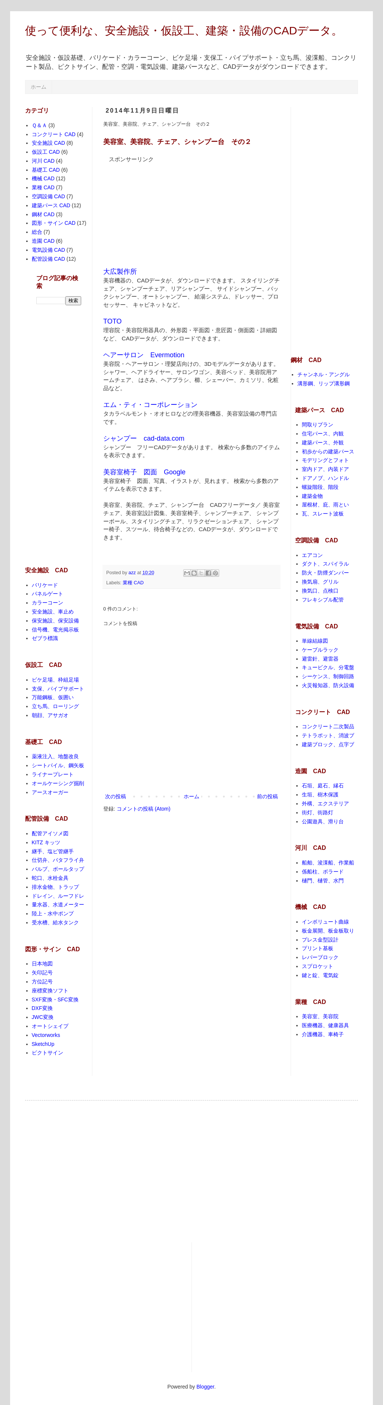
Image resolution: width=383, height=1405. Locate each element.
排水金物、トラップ (55, 887)
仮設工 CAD (46, 152)
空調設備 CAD (48, 196)
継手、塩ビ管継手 (53, 851)
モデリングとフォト (325, 460)
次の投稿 (115, 796)
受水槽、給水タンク (55, 922)
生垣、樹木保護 (320, 795)
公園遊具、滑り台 (323, 821)
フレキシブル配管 (323, 600)
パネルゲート (47, 594)
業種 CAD (133, 582)
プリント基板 (317, 948)
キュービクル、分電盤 (328, 667)
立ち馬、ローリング (55, 706)
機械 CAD (43, 178)
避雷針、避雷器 (320, 659)
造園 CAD (43, 241)
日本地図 (42, 964)
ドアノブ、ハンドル (325, 478)
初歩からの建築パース (328, 451)
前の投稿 (267, 796)
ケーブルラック (320, 650)
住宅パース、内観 (323, 434)
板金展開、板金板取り (328, 931)
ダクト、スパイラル (325, 564)
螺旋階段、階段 (320, 487)
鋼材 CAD (43, 214)
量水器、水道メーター (58, 904)
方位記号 (42, 982)
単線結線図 (315, 641)
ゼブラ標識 (45, 638)
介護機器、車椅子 (323, 1034)
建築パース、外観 (323, 443)
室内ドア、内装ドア (325, 469)
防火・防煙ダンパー (325, 573)
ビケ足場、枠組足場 (55, 680)
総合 (37, 232)
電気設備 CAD (48, 250)
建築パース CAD (51, 205)
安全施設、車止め (53, 612)
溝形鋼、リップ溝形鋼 (323, 383)
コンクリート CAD (54, 134)
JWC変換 (42, 1017)
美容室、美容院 (320, 1016)
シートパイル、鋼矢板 (58, 765)
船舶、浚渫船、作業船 (328, 863)
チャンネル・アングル (323, 374)
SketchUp (43, 1044)
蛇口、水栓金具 (50, 878)
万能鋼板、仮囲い (53, 697)
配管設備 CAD (48, 259)
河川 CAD (43, 161)
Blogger (205, 1387)
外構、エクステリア (325, 803)
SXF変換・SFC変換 (55, 1000)
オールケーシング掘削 (58, 783)
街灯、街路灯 (317, 812)
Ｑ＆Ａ (39, 125)
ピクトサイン (47, 1053)
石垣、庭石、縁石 (323, 786)
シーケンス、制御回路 (328, 676)
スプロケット (317, 966)
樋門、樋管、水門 (323, 881)
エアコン (312, 555)
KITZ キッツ (46, 842)
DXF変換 (42, 1008)
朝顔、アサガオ (50, 715)
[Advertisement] (159, 210)
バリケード (45, 585)
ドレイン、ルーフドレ (58, 896)
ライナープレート (53, 774)
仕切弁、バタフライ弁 (58, 860)
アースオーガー (50, 792)
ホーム (38, 87)
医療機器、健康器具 (325, 1025)
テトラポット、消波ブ (328, 735)
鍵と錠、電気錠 (320, 975)
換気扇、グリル (320, 582)
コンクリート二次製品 (328, 726)
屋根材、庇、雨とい (325, 505)
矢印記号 (42, 973)
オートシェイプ (50, 1026)
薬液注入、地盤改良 (55, 756)
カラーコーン (47, 603)
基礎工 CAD (46, 170)
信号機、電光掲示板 (55, 630)
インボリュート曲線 (325, 922)
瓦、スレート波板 (323, 514)
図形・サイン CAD (54, 223)
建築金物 (312, 496)
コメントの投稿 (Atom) (144, 809)
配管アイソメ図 (50, 833)
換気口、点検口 (320, 591)
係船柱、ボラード (323, 872)
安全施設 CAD (48, 143)
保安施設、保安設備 (55, 621)
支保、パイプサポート (58, 689)
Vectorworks (46, 1035)
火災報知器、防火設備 (328, 685)
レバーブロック (320, 957)
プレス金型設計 (320, 940)
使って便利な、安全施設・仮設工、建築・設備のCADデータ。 (184, 30)
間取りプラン (317, 425)
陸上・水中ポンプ (53, 913)
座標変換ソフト (50, 991)
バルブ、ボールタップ (58, 869)
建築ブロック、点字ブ (328, 744)
